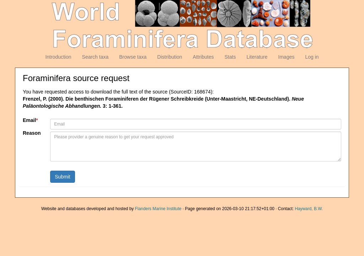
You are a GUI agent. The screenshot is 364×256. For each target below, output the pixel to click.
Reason (32, 133)
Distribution (169, 57)
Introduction (58, 57)
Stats (230, 57)
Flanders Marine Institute (158, 208)
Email (30, 120)
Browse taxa (132, 57)
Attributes (203, 57)
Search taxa (95, 57)
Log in (311, 57)
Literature (256, 57)
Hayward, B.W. (309, 208)
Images (286, 57)
